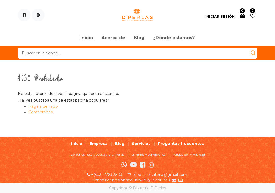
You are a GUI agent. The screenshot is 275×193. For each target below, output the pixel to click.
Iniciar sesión (220, 16)
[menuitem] (86, 38)
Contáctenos (40, 112)
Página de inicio (43, 106)
